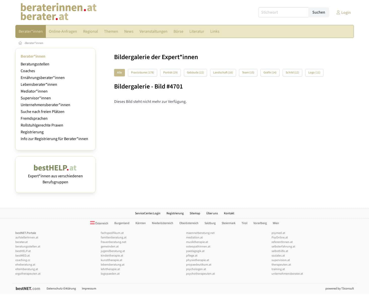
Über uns (212, 213)
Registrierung (32, 132)
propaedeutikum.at (198, 265)
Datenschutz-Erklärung (61, 288)
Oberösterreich (188, 223)
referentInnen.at (282, 242)
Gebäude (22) (195, 72)
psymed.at (278, 233)
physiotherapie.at (197, 260)
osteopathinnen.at (198, 246)
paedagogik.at (195, 251)
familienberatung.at (113, 237)
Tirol (244, 223)
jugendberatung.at (113, 251)
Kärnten (141, 223)
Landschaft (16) (223, 72)
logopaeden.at (110, 274)
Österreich (99, 223)
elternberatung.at (26, 269)
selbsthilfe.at (280, 251)
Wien (276, 223)
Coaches (28, 71)
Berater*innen (34, 43)
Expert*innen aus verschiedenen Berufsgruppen (55, 176)
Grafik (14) (270, 72)
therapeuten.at (281, 265)
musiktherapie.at (197, 242)
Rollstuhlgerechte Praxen (42, 125)
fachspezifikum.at (112, 233)
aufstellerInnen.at (26, 237)
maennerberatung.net (200, 233)
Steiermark (229, 223)
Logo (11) (314, 72)
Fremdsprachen (34, 118)
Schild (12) (292, 72)
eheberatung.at (25, 265)
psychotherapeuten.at (200, 274)
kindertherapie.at (112, 256)
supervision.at (281, 260)
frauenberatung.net (113, 242)
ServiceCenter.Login (147, 213)
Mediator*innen (34, 91)
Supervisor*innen (36, 98)
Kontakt (229, 213)
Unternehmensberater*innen (45, 105)
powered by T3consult (339, 288)
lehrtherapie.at (110, 269)
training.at (278, 269)
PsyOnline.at (280, 237)
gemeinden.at (110, 246)
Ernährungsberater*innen (43, 77)
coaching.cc (22, 260)
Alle (119, 72)
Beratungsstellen (35, 64)
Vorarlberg (260, 223)
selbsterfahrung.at (283, 246)
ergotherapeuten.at (28, 274)
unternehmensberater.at (287, 274)
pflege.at (191, 256)
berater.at (21, 242)
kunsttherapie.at (111, 260)
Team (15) (248, 72)
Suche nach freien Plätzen (42, 111)
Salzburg (210, 223)
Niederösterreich (162, 223)
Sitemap (195, 213)
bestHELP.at (23, 251)
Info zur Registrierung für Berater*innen (54, 139)
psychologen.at (196, 269)
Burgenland (121, 223)
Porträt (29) (170, 72)
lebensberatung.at (112, 265)
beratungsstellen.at (27, 246)
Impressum (89, 288)
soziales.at (278, 256)
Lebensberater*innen (39, 84)
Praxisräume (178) (142, 72)
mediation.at (194, 237)
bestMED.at (22, 256)
